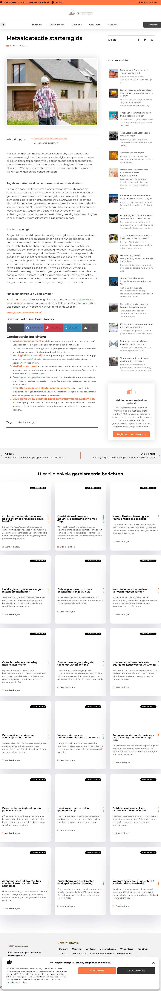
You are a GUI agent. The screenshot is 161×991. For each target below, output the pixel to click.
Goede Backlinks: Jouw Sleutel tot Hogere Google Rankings (102, 953)
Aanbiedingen (18, 45)
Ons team (95, 24)
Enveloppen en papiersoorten (31, 377)
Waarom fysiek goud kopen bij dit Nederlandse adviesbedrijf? (133, 882)
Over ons (77, 24)
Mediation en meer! (24, 366)
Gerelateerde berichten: (46, 143)
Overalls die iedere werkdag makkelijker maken (19, 663)
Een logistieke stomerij (27, 355)
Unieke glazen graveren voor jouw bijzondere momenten (23, 590)
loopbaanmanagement (26, 341)
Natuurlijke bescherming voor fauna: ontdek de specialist (131, 517)
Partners (37, 24)
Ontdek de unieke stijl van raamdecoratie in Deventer (129, 809)
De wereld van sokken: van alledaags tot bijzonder (18, 736)
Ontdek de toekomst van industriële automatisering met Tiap (135, 281)
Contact (112, 24)
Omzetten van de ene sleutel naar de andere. (41, 388)
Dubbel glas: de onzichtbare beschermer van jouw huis (74, 590)
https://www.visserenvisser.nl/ (24, 312)
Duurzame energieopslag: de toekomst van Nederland (75, 663)
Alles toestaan (97, 970)
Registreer (143, 949)
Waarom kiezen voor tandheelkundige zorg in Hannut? (78, 736)
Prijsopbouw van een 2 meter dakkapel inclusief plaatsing (75, 882)
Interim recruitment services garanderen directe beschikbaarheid (134, 172)
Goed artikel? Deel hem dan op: (50, 138)
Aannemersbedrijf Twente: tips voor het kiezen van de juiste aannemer (21, 883)
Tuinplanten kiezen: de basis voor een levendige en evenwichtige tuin (133, 737)
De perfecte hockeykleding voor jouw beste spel (22, 809)
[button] (153, 962)
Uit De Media (56, 24)
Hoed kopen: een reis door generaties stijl (73, 809)
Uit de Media (126, 949)
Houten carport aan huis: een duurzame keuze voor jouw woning (134, 663)
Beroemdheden (108, 949)
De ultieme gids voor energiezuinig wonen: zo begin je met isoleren (136, 258)
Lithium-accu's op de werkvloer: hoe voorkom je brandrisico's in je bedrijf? (136, 93)
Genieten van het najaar (132, 152)
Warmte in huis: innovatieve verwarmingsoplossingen (130, 590)
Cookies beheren (136, 970)
